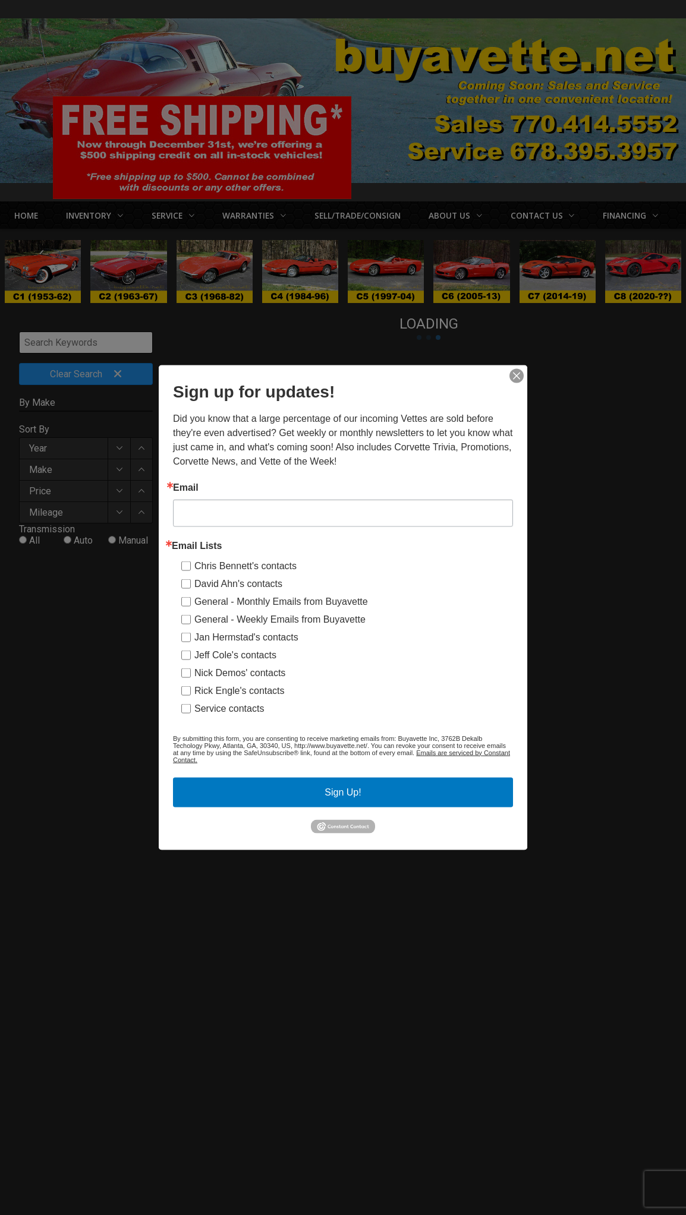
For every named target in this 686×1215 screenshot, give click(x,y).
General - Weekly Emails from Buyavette (280, 619)
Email (186, 487)
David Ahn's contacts (238, 583)
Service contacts (229, 708)
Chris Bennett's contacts (245, 565)
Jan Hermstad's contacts (246, 637)
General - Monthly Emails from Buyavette (281, 601)
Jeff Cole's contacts (235, 654)
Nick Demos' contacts (239, 672)
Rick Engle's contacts (239, 690)
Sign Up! (343, 792)
